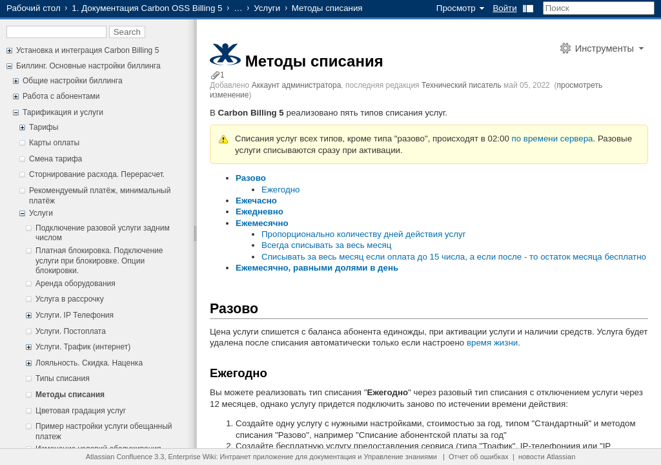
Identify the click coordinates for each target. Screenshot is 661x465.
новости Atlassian (546, 456)
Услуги (267, 8)
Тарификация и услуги (63, 112)
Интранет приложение (257, 456)
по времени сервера (552, 138)
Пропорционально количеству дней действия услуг (363, 234)
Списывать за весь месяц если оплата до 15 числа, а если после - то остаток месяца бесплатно (453, 257)
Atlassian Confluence (119, 456)
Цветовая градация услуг (81, 410)
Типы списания (63, 378)
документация (332, 456)
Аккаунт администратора (296, 85)
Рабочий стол (33, 8)
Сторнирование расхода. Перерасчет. (97, 174)
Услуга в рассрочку (70, 299)
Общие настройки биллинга (73, 80)
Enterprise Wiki (192, 456)
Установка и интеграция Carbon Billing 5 (87, 50)
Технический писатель (462, 85)
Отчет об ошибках (479, 456)
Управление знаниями (400, 456)
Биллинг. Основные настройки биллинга (88, 65)
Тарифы (43, 127)
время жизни (492, 342)
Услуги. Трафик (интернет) (83, 346)
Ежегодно (280, 189)
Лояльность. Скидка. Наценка (89, 362)
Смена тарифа (55, 158)
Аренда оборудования (76, 283)
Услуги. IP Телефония (75, 315)
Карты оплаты (54, 142)
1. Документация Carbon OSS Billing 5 (147, 8)
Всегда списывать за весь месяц (326, 245)
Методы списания (70, 394)
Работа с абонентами (61, 96)
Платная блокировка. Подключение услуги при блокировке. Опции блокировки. (99, 260)
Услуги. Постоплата (71, 331)
